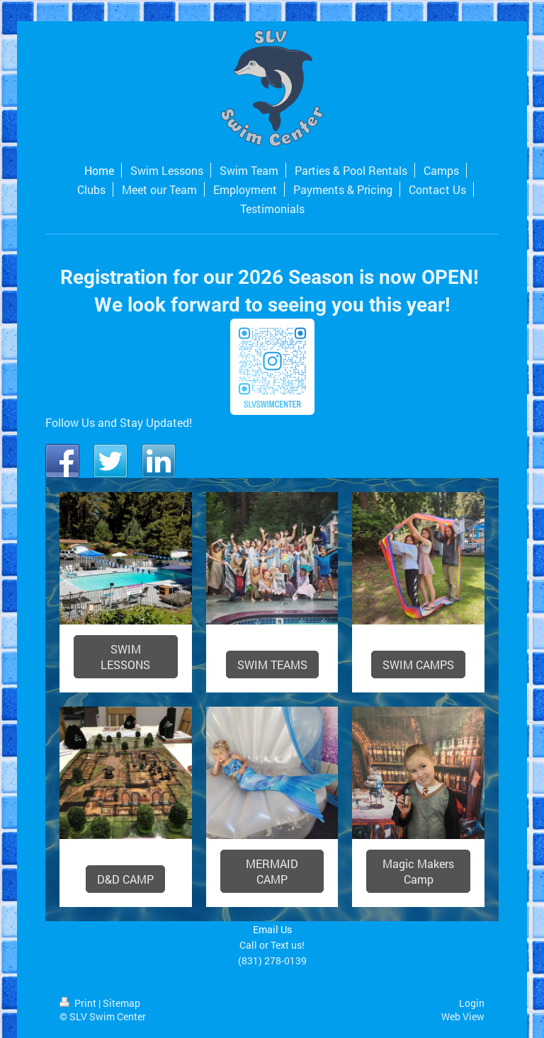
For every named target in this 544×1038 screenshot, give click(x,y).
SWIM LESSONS (125, 656)
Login (471, 1003)
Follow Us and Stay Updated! (118, 422)
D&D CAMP (125, 879)
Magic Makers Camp (418, 871)
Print (79, 1003)
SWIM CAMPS (418, 664)
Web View (462, 1016)
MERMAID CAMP (272, 871)
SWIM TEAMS (272, 664)
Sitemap (121, 1003)
